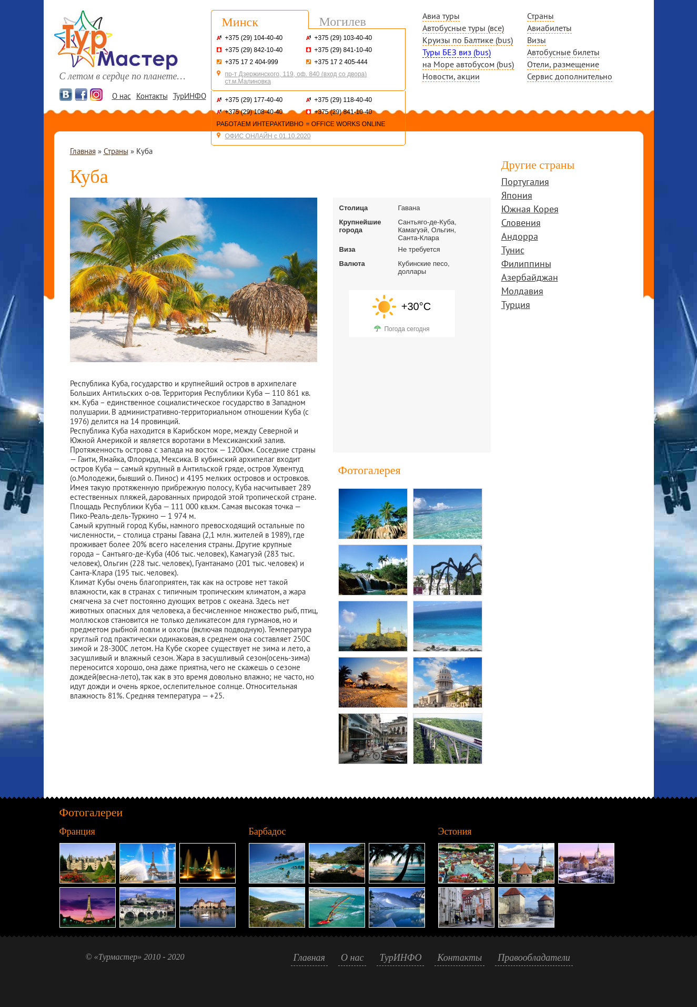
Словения (521, 224)
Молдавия (522, 292)
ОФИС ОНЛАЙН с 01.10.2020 (268, 136)
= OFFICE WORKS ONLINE (346, 124)
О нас (121, 96)
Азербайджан (529, 278)
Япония (516, 196)
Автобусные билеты (563, 52)
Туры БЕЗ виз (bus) (456, 52)
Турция (515, 306)
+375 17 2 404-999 (251, 62)
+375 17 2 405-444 (341, 62)
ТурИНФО (189, 96)
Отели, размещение (563, 64)
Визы (536, 40)
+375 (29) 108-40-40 (254, 112)
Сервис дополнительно (569, 76)
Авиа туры (441, 16)
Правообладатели (534, 957)
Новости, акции (451, 76)
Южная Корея (530, 210)
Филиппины (526, 265)
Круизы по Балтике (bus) (467, 40)
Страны (540, 16)
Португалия (525, 183)
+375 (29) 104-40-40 (254, 38)
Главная (83, 151)
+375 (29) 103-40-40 (343, 38)
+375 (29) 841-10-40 (343, 50)
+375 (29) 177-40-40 (254, 100)
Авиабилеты (549, 28)
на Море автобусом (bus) (468, 64)
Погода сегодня (406, 329)
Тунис (512, 251)
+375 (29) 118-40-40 (343, 100)
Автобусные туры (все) (463, 28)
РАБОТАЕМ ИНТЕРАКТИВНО (260, 124)
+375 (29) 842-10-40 (254, 50)
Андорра (519, 237)
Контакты (152, 96)
